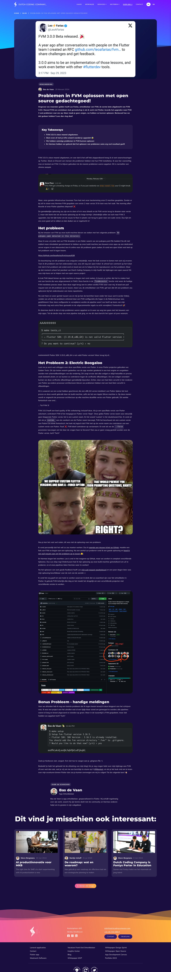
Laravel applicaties (38, 946)
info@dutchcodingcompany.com (117, 927)
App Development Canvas (116, 953)
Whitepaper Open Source (115, 950)
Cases (79, 4)
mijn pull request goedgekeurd (93, 569)
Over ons (128, 4)
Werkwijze (89, 4)
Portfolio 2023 (111, 957)
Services (102, 4)
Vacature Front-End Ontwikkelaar (81, 946)
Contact (139, 4)
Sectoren (115, 4)
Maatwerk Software (38, 957)
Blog (24, 13)
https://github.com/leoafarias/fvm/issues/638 (56, 255)
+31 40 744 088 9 (112, 931)
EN (154, 4)
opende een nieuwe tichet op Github (104, 546)
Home (16, 13)
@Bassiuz (99, 768)
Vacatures (125, 935)
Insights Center (74, 950)
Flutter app (34, 953)
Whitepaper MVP (75, 957)
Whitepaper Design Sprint (116, 946)
